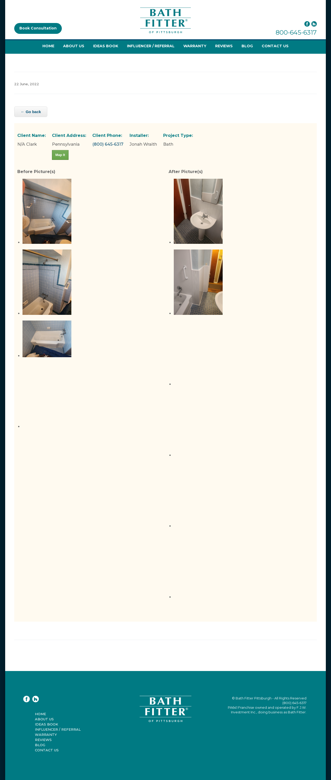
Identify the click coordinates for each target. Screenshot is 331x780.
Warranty (194, 46)
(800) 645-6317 (107, 144)
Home (48, 46)
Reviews (224, 46)
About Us (73, 46)
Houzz (314, 24)
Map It (60, 155)
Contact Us (275, 46)
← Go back (31, 112)
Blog (247, 46)
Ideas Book (105, 46)
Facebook (307, 24)
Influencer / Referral (151, 46)
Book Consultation (38, 28)
